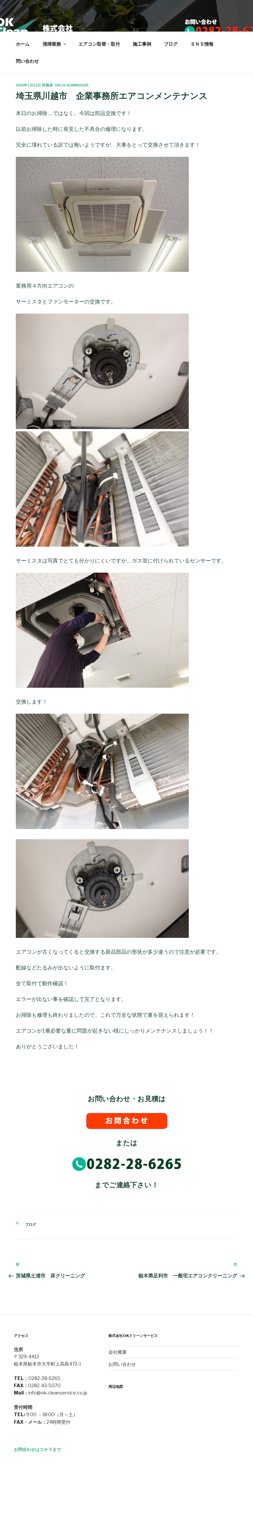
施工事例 (142, 44)
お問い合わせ (122, 1364)
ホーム (23, 44)
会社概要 (117, 1352)
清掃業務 (54, 44)
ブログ (171, 44)
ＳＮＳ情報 (201, 44)
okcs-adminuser (72, 85)
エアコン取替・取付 (99, 44)
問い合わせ (27, 61)
